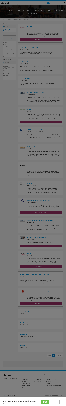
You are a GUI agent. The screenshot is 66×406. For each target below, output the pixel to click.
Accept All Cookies (45, 402)
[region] (33, 401)
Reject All (54, 402)
